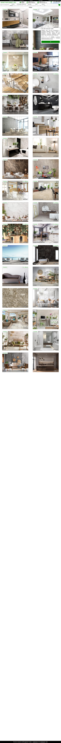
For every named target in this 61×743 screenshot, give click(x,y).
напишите (42, 742)
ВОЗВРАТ (50, 0)
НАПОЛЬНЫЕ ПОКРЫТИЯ (21, 4)
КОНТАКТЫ (22, 0)
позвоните (35, 742)
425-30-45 (56, 1)
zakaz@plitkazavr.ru (56, 2)
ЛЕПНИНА (29, 4)
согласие (52, 36)
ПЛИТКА (13, 4)
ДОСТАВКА (41, 0)
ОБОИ (36, 4)
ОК (50, 41)
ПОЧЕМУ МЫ (11, 0)
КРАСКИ (43, 4)
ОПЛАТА (31, 0)
